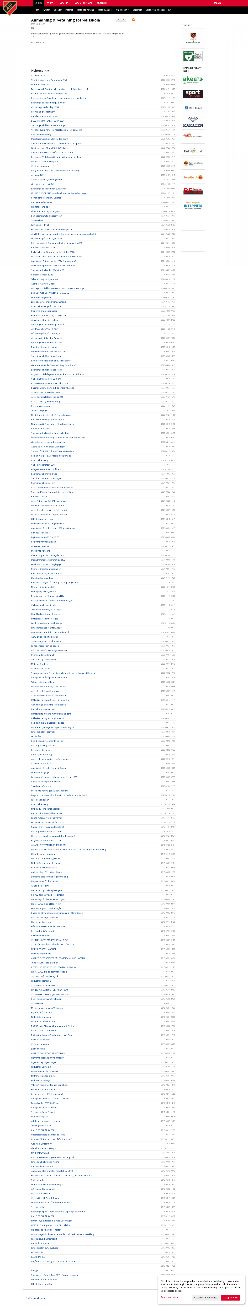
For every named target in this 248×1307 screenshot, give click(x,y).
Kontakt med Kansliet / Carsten (46, 197)
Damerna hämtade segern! (44, 161)
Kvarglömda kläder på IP (43, 654)
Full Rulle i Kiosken (40, 799)
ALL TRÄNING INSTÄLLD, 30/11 (45, 329)
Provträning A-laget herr (43, 111)
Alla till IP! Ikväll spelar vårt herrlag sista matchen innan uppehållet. (63, 233)
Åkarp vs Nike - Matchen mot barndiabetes (52, 487)
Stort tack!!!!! (37, 220)
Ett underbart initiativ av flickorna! (47, 822)
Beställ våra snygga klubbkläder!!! (47, 419)
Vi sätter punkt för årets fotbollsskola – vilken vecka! (56, 129)
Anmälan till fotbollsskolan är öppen (49, 768)
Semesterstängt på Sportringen (46, 215)
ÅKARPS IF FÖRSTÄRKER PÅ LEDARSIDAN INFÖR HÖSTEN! (58, 958)
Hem (38, 3)
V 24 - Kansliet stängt (41, 134)
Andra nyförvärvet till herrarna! (46, 813)
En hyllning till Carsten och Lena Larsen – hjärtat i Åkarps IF (59, 89)
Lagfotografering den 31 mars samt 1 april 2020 (54, 777)
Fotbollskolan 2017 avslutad (44, 1247)
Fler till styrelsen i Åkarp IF (43, 1148)
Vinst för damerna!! (40, 1039)
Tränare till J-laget (39, 410)
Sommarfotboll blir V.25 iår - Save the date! (52, 152)
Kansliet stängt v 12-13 (42, 274)
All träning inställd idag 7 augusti (47, 338)
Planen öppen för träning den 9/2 (47, 555)
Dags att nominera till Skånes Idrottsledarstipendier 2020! (59, 795)
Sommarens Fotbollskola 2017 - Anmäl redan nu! (54, 1275)
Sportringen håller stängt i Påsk (46, 369)
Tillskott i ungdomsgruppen (44, 279)
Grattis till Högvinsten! (42, 297)
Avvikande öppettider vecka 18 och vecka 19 (52, 265)
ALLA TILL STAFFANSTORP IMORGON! (48, 845)
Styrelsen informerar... (42, 786)
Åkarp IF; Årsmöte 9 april (43, 283)
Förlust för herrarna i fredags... (46, 863)
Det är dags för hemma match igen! (48, 899)
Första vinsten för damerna (44, 1071)
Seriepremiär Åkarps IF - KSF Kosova (49, 677)
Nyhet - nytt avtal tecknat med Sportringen (51, 1220)
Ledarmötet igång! (40, 772)
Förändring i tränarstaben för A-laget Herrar (52, 424)
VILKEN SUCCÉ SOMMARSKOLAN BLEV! (49, 940)
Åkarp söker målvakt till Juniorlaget (48, 446)
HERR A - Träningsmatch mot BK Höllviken (51, 1225)
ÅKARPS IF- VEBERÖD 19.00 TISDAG (48, 1053)
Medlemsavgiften (39, 1116)
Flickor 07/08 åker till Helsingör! (46, 903)
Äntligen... (36, 1270)
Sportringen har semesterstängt (47, 342)
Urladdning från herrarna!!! (44, 1021)
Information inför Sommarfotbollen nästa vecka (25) (56, 243)
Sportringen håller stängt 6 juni (46, 356)
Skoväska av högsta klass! (44, 867)
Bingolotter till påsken (41, 749)
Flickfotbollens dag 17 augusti (45, 211)
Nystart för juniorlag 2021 (43, 587)
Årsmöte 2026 (38, 75)
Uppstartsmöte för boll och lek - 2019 (49, 351)
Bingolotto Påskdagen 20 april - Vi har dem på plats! (56, 157)
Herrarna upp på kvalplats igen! (46, 890)
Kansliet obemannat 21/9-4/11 (46, 116)
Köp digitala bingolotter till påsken (47, 740)
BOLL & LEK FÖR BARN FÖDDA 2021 (47, 120)
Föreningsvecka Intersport (44, 1238)
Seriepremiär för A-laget (43, 1112)
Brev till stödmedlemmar (43, 709)
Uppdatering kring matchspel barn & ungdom (53, 727)
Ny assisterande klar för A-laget (46, 627)
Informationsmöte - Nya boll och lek (48, 686)
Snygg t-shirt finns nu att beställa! (47, 826)
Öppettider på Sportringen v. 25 (46, 238)
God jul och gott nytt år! (42, 184)
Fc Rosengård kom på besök (45, 645)
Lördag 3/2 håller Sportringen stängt (48, 301)
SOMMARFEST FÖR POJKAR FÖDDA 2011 (50, 994)
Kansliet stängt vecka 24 (43, 247)
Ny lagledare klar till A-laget (44, 618)
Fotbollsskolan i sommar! (43, 731)
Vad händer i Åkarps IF (42, 1166)
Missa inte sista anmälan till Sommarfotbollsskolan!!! (56, 256)
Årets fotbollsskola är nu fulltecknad (49, 510)
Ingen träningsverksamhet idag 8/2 (48, 559)
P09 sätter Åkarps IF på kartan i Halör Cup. (51, 1035)
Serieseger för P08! (40, 428)
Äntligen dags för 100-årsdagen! (46, 872)
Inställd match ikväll (40, 1193)
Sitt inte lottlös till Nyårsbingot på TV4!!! (50, 93)
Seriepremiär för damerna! (44, 1107)
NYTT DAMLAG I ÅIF (40, 1152)
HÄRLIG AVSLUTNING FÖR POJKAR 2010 (49, 989)
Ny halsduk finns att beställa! (45, 808)
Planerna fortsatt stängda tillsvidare (49, 315)
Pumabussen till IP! (40, 532)
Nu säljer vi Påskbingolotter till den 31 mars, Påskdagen (58, 288)
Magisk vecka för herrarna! (44, 881)
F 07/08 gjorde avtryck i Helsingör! (47, 894)
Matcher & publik (39, 663)
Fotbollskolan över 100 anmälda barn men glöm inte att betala (61, 1175)
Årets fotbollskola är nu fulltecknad (48, 695)
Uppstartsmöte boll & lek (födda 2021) (49, 138)
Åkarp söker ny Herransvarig (45, 401)
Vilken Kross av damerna (43, 1030)
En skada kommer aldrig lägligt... (46, 564)
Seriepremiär (37, 1207)
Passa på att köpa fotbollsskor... (47, 781)
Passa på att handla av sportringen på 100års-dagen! (57, 912)
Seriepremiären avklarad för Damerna (50, 1098)
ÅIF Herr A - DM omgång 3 (43, 1189)
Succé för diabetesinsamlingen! (46, 478)
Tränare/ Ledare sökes (42, 682)
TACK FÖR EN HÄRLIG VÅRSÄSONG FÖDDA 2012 (54, 944)
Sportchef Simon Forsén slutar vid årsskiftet (52, 491)
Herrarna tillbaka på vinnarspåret (47, 1057)
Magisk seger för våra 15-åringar (47, 1007)
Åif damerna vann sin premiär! (46, 1121)
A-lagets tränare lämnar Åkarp (46, 469)
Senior (51, 3)
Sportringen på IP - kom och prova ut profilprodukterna (58, 1211)
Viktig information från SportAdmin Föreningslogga (55, 170)
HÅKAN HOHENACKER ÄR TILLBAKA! (48, 926)
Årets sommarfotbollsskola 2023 (47, 396)
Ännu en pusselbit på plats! (44, 636)
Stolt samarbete (39, 1179)
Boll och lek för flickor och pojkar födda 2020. (53, 252)
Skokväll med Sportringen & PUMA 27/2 (50, 292)
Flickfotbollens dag (40, 206)
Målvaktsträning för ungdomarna (47, 523)
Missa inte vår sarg (40, 550)
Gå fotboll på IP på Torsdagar (45, 333)
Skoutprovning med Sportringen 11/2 (49, 80)
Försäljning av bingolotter (43, 591)
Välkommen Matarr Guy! (43, 464)
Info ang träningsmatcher (43, 745)
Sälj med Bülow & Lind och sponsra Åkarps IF (53, 387)
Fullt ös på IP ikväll (40, 224)
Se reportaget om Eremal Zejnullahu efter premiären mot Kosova (63, 673)
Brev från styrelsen (40, 1243)
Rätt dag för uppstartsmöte (44, 347)
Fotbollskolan (37, 1252)
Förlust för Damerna (41, 1066)
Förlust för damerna (41, 980)
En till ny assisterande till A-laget (47, 623)
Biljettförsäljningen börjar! (44, 1062)
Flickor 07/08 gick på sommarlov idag (49, 971)
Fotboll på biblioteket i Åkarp (45, 1161)
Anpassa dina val (169, 1297)
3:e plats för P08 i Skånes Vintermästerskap (52, 451)
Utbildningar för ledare (42, 519)
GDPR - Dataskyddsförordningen (47, 1184)
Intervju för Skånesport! (42, 931)
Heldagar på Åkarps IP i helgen (46, 1229)
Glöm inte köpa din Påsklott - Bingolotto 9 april (53, 365)
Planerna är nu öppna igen (44, 310)
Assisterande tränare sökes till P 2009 (49, 383)
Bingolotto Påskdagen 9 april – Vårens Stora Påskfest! (57, 374)
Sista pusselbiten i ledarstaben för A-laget (51, 600)
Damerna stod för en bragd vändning (49, 876)
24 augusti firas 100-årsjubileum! (47, 1093)
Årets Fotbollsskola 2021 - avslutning (49, 501)
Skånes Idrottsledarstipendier (46, 568)
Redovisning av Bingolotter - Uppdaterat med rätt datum (58, 98)
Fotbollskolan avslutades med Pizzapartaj (51, 229)
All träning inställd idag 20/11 (45, 107)
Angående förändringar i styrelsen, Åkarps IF (53, 1261)
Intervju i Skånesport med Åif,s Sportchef (51, 1139)
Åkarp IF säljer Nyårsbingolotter (46, 179)
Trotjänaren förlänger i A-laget (46, 609)
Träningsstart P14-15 (41, 1125)
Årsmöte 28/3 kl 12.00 (41, 763)
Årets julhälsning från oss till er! (46, 306)
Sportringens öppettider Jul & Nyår (48, 102)
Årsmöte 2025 (38, 175)
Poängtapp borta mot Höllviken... (47, 998)
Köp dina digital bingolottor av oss (47, 722)
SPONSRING (37, 1003)
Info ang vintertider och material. (47, 831)
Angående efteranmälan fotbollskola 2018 (52, 1170)
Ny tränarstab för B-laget (43, 1075)
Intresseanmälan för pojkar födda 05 (49, 514)
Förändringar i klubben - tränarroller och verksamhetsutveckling (62, 1234)
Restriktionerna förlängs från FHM (47, 596)
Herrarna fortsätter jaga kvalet (46, 858)
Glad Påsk (36, 736)
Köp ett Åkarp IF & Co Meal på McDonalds (51, 455)
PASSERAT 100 (38, 1256)
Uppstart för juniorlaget (42, 577)
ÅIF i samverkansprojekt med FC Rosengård (52, 1157)
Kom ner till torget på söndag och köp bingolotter (55, 582)
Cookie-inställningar (35, 1297)
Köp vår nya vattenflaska (43, 541)
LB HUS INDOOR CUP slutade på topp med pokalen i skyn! (59, 193)
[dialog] (201, 1289)
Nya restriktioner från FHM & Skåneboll (50, 632)
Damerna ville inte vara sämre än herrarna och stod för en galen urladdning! (68, 849)
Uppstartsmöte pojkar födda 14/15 (48, 1134)
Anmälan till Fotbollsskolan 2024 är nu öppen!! (53, 261)
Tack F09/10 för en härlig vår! (45, 976)
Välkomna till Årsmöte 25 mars (46, 378)
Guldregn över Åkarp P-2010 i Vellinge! (50, 147)
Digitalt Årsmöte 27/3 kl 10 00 (45, 537)
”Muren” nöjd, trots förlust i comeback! (50, 1084)
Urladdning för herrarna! (43, 854)
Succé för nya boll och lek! (44, 659)
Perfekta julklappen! (41, 405)
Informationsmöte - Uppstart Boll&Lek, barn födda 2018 (58, 437)
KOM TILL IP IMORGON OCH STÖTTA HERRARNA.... (54, 967)
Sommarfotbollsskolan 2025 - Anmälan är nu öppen (56, 143)
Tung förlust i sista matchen (44, 962)
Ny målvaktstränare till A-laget (45, 614)
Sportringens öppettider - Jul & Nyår (48, 188)
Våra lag (65, 3)
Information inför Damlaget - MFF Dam (49, 650)
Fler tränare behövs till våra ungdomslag (51, 415)
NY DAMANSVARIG (40, 546)
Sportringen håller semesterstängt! (48, 125)
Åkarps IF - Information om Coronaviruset (51, 759)
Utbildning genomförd (42, 1284)
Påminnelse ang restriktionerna (46, 573)
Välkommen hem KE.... (42, 935)
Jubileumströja (38, 1048)
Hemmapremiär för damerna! (45, 1089)
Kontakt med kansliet (41, 202)
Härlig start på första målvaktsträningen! (51, 713)
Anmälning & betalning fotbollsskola (65, 20)
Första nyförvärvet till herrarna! (46, 817)
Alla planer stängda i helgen (44, 319)
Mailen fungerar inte (41, 953)
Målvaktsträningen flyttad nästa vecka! (50, 700)
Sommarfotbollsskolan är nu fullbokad (50, 433)
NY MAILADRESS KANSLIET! (44, 949)
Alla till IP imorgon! (40, 885)
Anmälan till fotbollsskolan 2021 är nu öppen (53, 528)
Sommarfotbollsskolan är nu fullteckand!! (51, 360)
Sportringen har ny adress (44, 473)
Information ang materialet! (44, 917)
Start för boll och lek (41, 668)
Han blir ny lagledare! (41, 921)
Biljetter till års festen (41, 1012)
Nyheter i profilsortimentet (44, 1279)
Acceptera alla (230, 1297)
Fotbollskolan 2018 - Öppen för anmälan (50, 1202)
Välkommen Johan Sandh (43, 605)
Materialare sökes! (40, 84)
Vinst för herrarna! (40, 166)
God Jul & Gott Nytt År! (41, 1143)
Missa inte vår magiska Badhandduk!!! (49, 790)
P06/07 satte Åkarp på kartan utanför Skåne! (53, 1026)
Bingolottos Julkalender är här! (46, 840)
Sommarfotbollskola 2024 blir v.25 (47, 270)
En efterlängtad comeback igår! (46, 908)
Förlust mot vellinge (40, 1080)
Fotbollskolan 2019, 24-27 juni (45, 1103)
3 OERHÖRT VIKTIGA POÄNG (44, 985)
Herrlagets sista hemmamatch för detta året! (53, 835)
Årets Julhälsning (39, 460)
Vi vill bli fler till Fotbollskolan (45, 1198)
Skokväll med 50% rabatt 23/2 (45, 392)
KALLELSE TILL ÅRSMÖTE (42, 1130)
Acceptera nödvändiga (205, 1297)
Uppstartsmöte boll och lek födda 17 (49, 505)
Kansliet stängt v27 (40, 496)
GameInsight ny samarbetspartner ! (48, 442)
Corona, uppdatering (41, 754)
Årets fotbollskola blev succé (45, 691)
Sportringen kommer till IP (43, 482)
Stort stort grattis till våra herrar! (46, 641)
